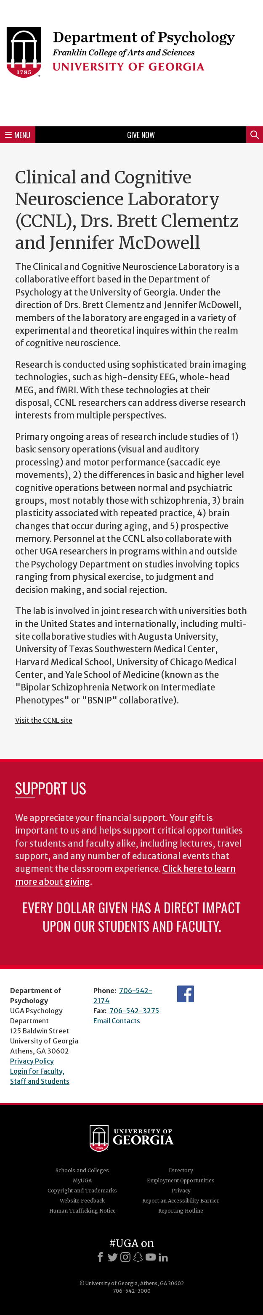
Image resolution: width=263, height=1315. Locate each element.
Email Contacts (116, 1021)
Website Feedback (82, 1200)
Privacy (181, 1190)
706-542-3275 (134, 1011)
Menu (17, 134)
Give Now (141, 134)
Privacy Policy (32, 1061)
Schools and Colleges (82, 1170)
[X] (113, 1257)
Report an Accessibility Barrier (180, 1200)
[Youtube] (151, 1257)
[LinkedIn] (163, 1257)
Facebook (185, 994)
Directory (181, 1170)
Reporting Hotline (180, 1211)
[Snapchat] (138, 1257)
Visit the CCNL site (43, 720)
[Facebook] (100, 1257)
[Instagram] (125, 1257)
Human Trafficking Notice (82, 1211)
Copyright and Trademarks (82, 1190)
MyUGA (82, 1180)
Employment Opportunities (181, 1180)
